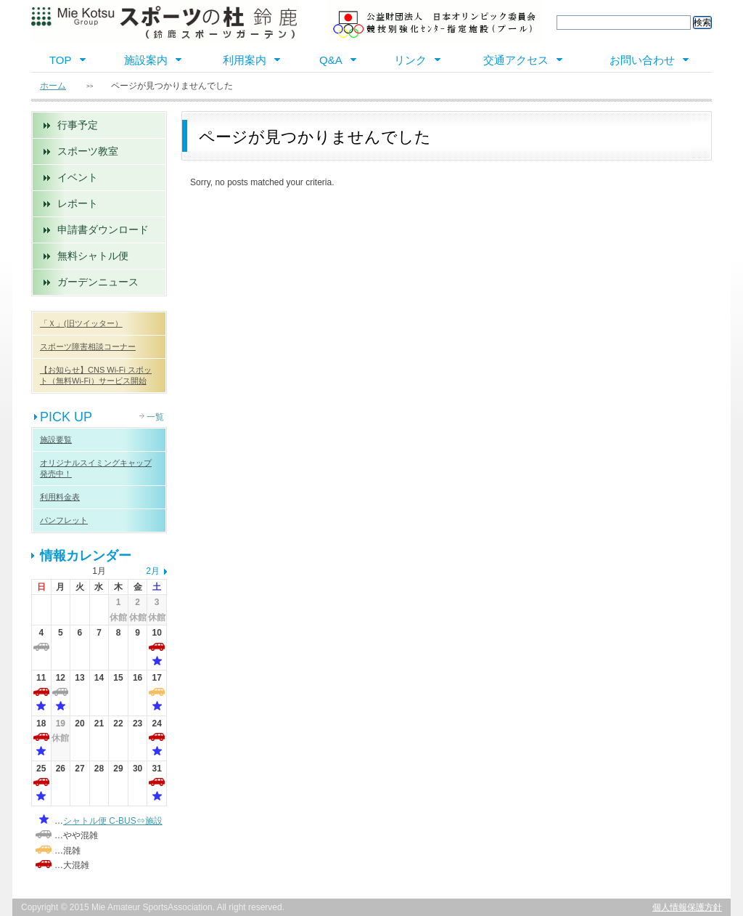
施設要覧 (56, 439)
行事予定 (77, 125)
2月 (153, 571)
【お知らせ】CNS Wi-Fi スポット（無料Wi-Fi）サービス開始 (96, 375)
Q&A (330, 60)
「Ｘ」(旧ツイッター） (81, 323)
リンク (410, 60)
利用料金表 (60, 497)
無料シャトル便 (92, 256)
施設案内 (146, 60)
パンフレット (64, 520)
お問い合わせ (642, 60)
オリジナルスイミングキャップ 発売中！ (96, 468)
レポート (77, 203)
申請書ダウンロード (103, 229)
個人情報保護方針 (687, 907)
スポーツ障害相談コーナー (88, 346)
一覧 (155, 417)
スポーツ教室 (87, 151)
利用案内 (244, 60)
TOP (60, 60)
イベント (77, 177)
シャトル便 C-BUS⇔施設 (113, 821)
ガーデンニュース (98, 282)
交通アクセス (516, 60)
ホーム (53, 86)
